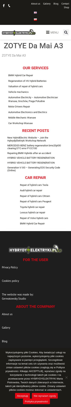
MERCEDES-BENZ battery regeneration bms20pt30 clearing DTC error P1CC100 (34, 147)
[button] (66, 32)
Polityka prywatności (36, 401)
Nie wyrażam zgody (45, 395)
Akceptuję (22, 395)
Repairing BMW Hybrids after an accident (29, 153)
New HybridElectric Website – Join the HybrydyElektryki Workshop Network (27, 139)
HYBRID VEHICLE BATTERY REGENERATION (31, 157)
